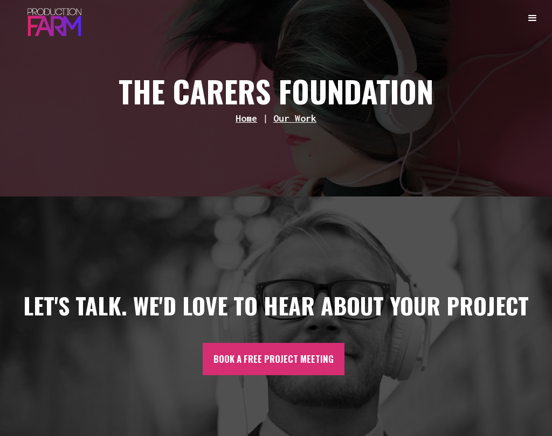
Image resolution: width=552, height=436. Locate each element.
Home (246, 118)
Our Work (294, 118)
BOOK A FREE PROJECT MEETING (273, 358)
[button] (533, 19)
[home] (54, 19)
